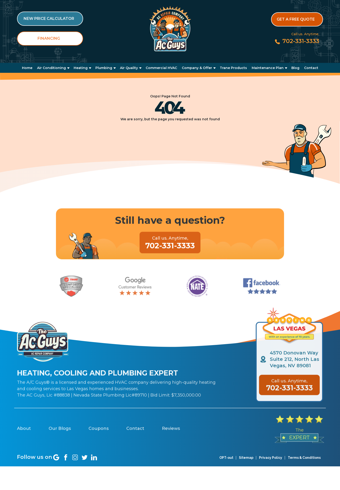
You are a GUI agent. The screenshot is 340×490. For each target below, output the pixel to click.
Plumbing (103, 68)
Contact (311, 68)
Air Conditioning (51, 68)
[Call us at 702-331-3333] (296, 41)
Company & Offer (197, 68)
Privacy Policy (270, 480)
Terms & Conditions (304, 480)
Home (27, 68)
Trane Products (233, 68)
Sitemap (246, 480)
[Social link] (56, 480)
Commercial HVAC (161, 68)
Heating (81, 68)
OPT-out (226, 480)
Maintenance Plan (268, 68)
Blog (295, 68)
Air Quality (129, 68)
